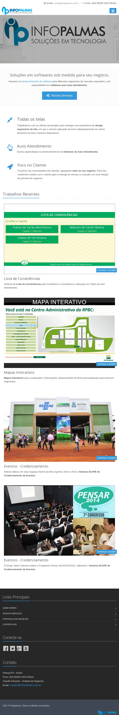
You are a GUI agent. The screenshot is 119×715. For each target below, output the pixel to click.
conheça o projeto (106, 270)
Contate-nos (10, 624)
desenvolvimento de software (36, 81)
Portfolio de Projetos (15, 619)
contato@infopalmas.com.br (66, 3)
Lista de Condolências (22, 278)
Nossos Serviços (60, 95)
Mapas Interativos (19, 372)
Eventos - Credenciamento (26, 466)
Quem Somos (9, 608)
